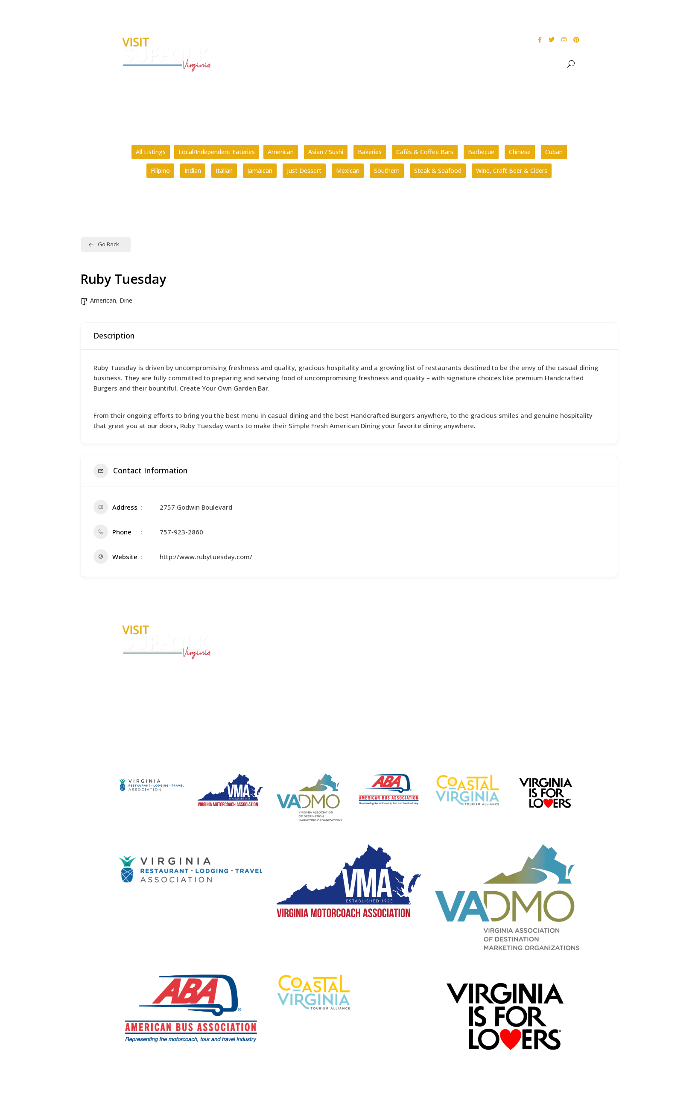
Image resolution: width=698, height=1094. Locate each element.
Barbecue (481, 152)
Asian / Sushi (325, 152)
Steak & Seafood (437, 170)
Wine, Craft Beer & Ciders (511, 170)
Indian (192, 170)
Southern (387, 170)
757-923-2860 (181, 532)
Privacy (494, 659)
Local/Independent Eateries (216, 152)
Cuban (554, 152)
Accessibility (502, 643)
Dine (493, 64)
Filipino (160, 170)
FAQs (369, 627)
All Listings (151, 152)
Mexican (347, 170)
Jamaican (259, 170)
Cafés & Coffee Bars (424, 152)
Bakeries (370, 152)
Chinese (520, 152)
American (281, 152)
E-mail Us (253, 684)
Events (459, 64)
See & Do (418, 64)
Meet (546, 64)
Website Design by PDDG (519, 675)
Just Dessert (304, 170)
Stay (515, 64)
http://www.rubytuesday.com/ (206, 556)
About (378, 64)
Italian (224, 170)
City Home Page (507, 627)
